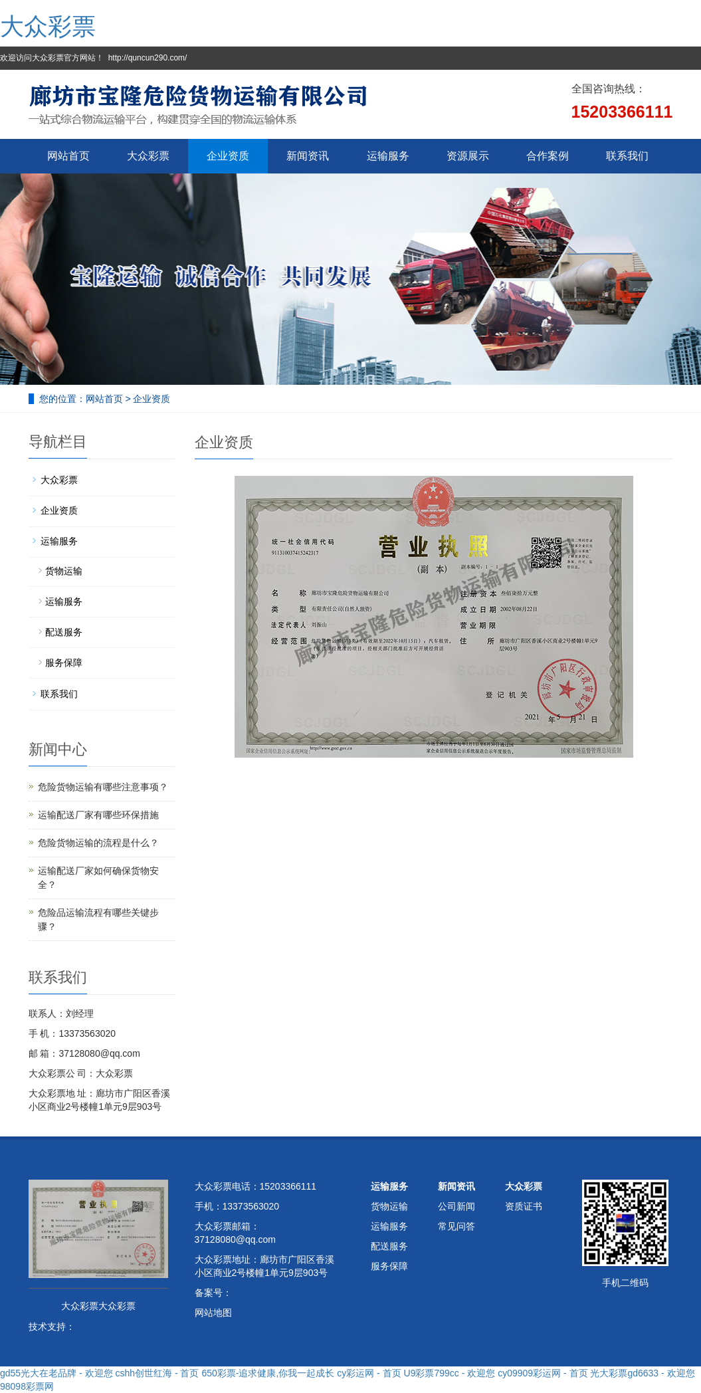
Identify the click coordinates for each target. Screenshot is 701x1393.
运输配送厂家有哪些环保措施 (98, 814)
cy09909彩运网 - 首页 (542, 1373)
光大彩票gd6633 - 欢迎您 (642, 1373)
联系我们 (627, 155)
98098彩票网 (27, 1386)
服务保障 (63, 662)
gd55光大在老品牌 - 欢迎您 (56, 1373)
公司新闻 (456, 1206)
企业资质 (228, 155)
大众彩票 (48, 26)
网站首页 (68, 155)
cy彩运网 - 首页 (369, 1373)
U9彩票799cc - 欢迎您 (450, 1373)
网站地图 (213, 1312)
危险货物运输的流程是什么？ (98, 842)
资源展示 (468, 155)
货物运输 (63, 571)
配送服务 (63, 632)
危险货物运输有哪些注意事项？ (103, 787)
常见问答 (456, 1226)
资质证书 (523, 1206)
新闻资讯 (307, 155)
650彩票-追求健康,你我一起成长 (267, 1373)
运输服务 (388, 155)
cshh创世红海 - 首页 (157, 1373)
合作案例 (547, 155)
